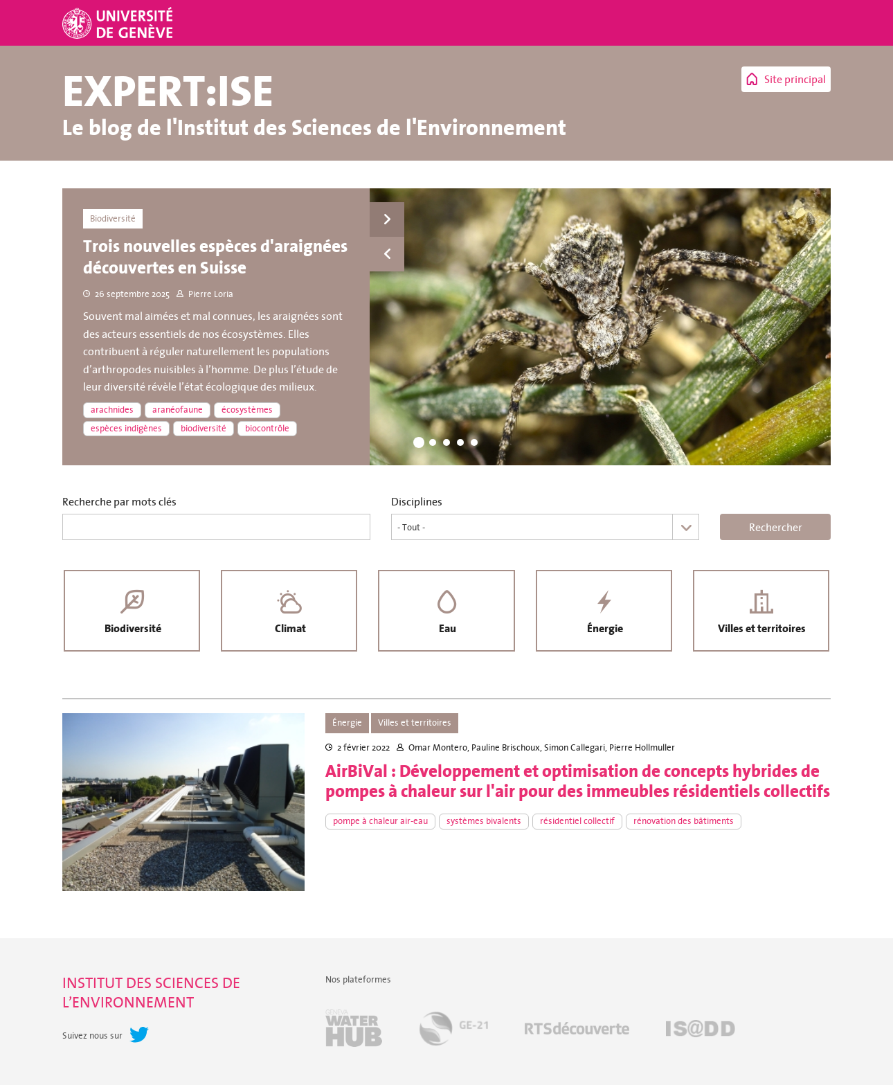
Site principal (795, 79)
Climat (289, 629)
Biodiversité (132, 629)
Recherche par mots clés (119, 501)
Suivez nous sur (92, 1037)
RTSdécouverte (577, 1029)
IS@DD (700, 1029)
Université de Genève (119, 23)
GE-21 (453, 1029)
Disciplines (416, 501)
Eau (446, 629)
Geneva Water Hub (353, 1029)
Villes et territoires (761, 629)
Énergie (604, 629)
